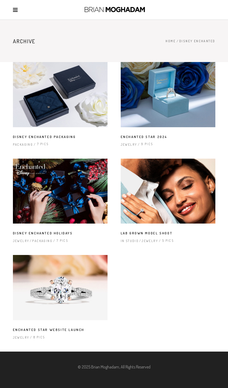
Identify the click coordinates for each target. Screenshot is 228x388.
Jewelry (129, 144)
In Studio (130, 241)
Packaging (23, 144)
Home (171, 41)
